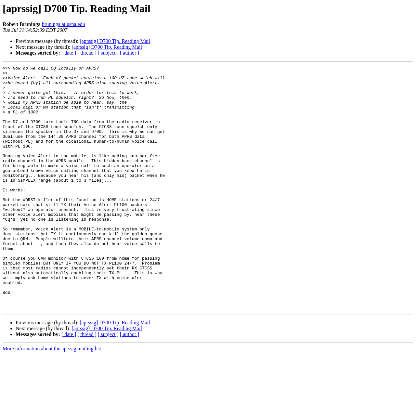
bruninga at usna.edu (63, 24)
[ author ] (129, 53)
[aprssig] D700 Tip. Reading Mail (115, 41)
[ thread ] (87, 53)
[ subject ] (108, 53)
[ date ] (68, 53)
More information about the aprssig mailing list (52, 397)
